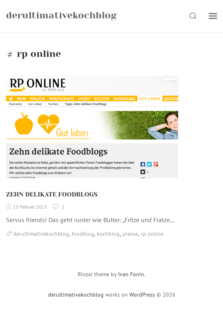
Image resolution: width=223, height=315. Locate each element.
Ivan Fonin (131, 274)
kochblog (108, 233)
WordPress (142, 294)
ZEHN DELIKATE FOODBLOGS (52, 194)
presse (130, 233)
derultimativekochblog (41, 233)
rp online (152, 233)
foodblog (83, 233)
